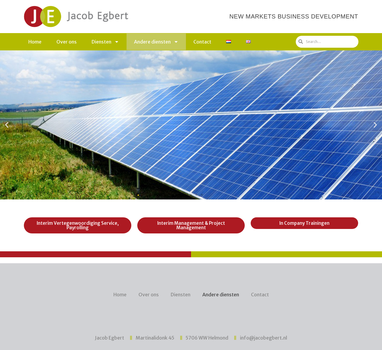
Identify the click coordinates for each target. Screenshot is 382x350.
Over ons (66, 42)
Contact (202, 42)
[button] (180, 195)
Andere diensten (156, 41)
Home (34, 42)
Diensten (105, 41)
